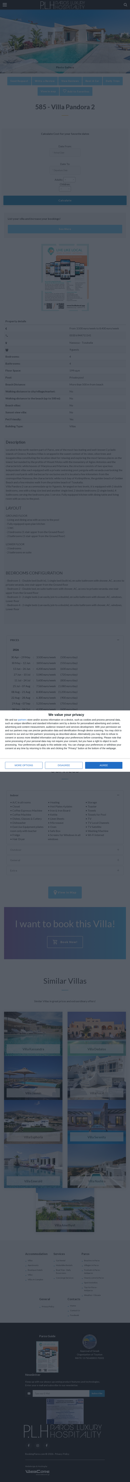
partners (22, 720)
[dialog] (65, 741)
